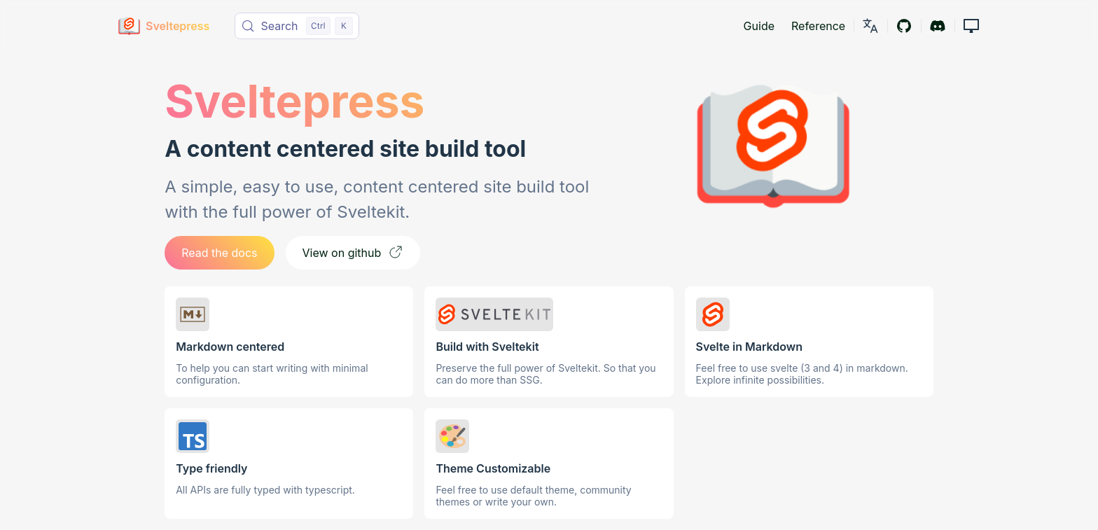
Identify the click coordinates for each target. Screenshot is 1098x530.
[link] (870, 25)
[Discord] (937, 25)
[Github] (904, 25)
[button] (971, 25)
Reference (818, 26)
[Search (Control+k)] (297, 26)
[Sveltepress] (164, 26)
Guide (759, 26)
